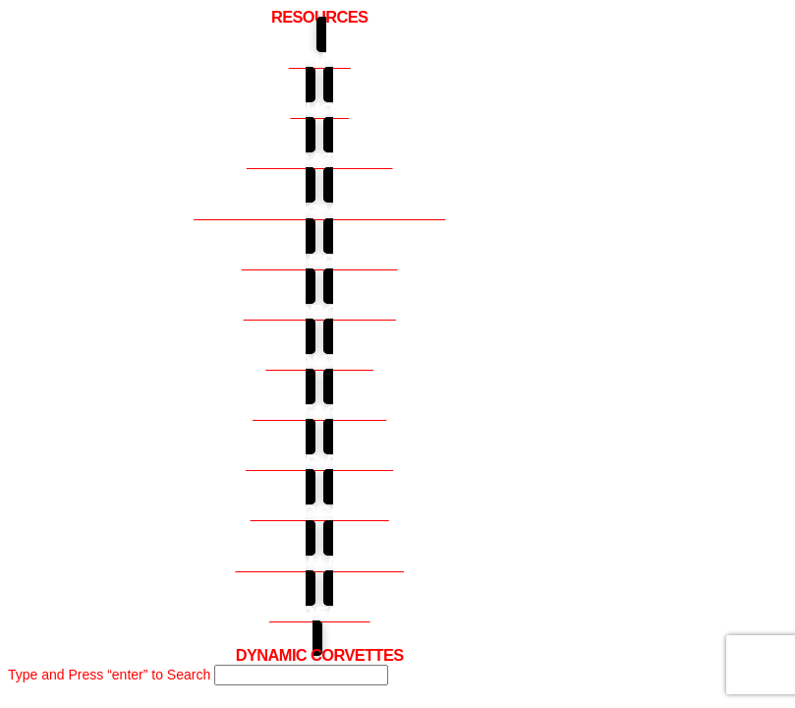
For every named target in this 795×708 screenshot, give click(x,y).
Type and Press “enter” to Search (109, 674)
